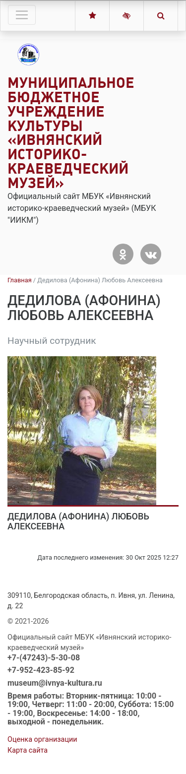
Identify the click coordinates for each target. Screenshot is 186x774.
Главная (19, 280)
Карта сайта (27, 750)
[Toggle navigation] (22, 15)
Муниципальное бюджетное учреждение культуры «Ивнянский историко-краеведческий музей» (70, 132)
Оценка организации (42, 739)
